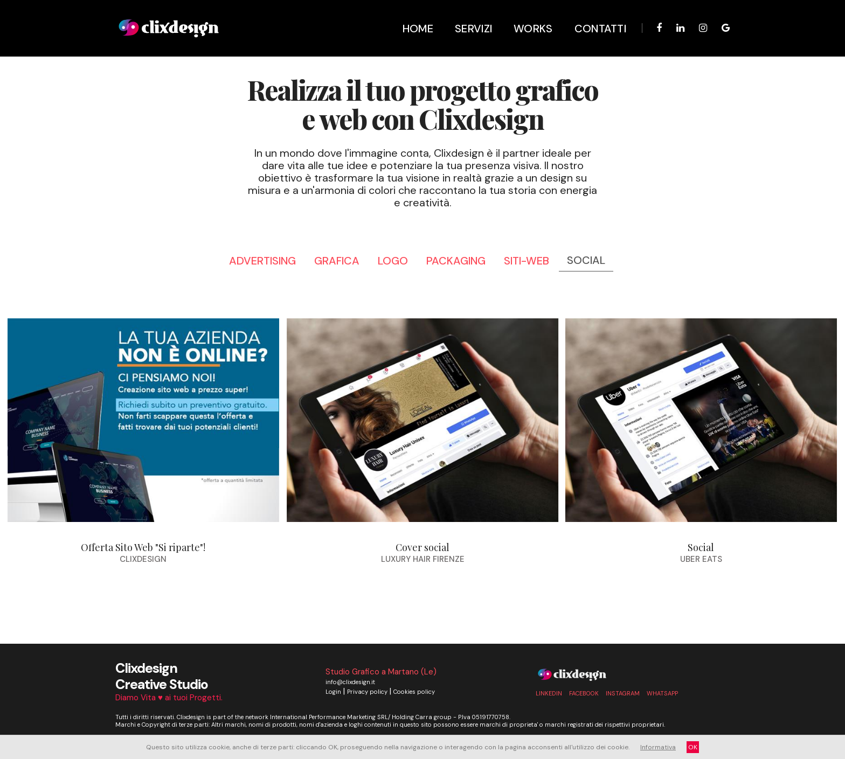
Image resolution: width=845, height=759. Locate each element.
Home (411, 16)
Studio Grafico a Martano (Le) (381, 671)
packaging (456, 261)
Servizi (466, 16)
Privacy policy (367, 691)
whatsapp (662, 693)
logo (393, 261)
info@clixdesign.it (350, 682)
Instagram (623, 693)
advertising (262, 261)
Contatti (593, 16)
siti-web (526, 261)
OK (692, 747)
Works (526, 16)
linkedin (549, 693)
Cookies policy (414, 691)
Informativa (658, 747)
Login (333, 691)
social (586, 260)
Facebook (584, 693)
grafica (336, 261)
